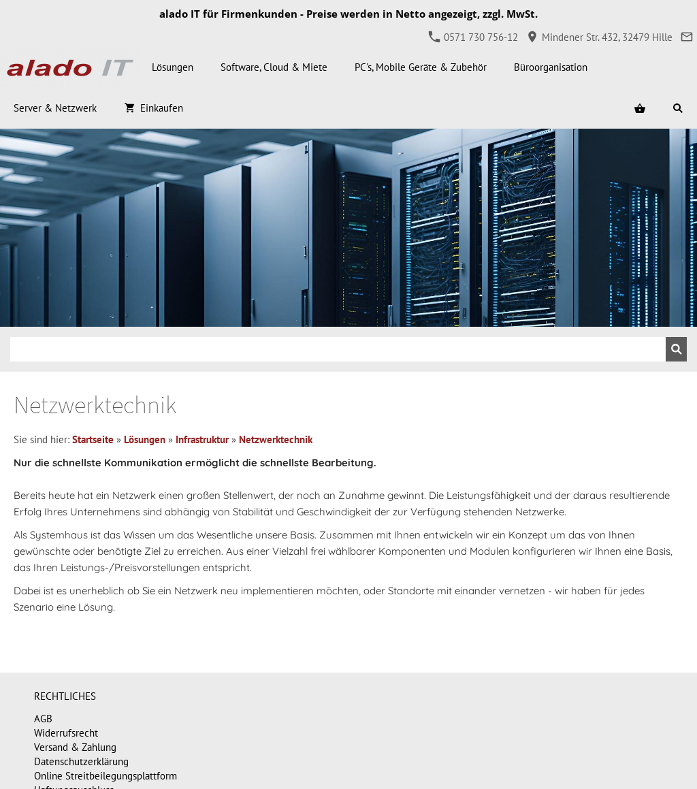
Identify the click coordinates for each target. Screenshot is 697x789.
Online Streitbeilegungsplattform (105, 775)
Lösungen (144, 439)
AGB (43, 718)
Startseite (93, 439)
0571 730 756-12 (473, 37)
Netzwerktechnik (275, 439)
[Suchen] (338, 349)
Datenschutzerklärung (81, 761)
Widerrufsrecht (66, 732)
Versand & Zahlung (75, 747)
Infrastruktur (202, 439)
